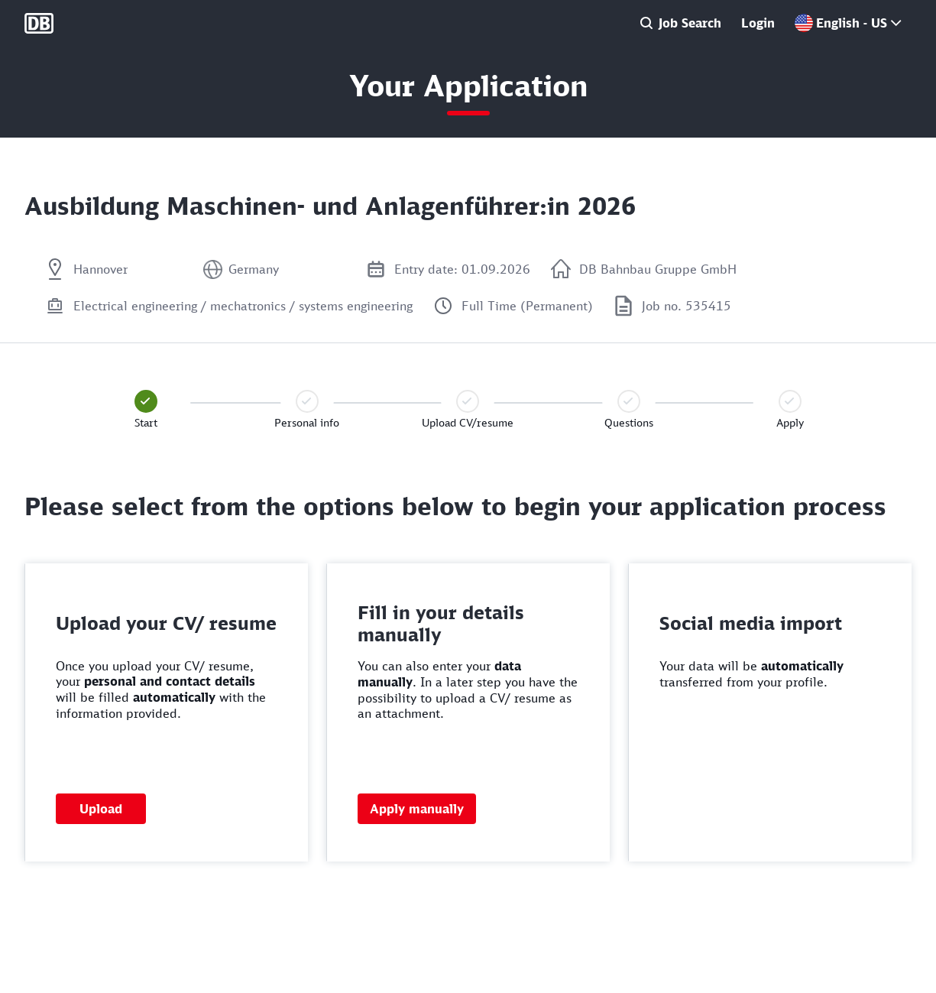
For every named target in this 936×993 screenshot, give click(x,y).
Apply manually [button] (417, 808)
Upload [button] (100, 808)
